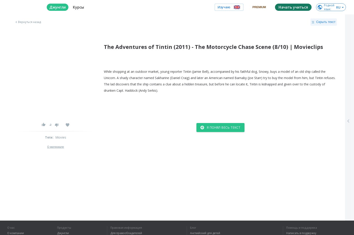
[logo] (23, 7)
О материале (55, 146)
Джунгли (63, 233)
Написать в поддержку (301, 233)
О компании (15, 233)
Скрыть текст (323, 22)
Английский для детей (205, 233)
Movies (60, 137)
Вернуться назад (27, 22)
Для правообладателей (126, 233)
